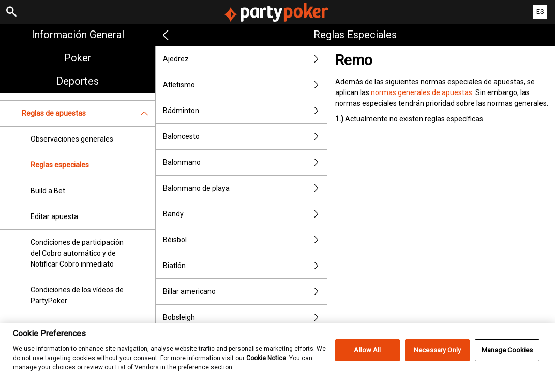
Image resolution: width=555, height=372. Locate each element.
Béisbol (245, 240)
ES (540, 12)
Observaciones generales (72, 139)
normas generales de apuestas (421, 92)
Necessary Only (437, 357)
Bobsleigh (245, 317)
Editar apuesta (54, 216)
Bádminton (245, 110)
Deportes (77, 81)
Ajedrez (245, 59)
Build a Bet (48, 191)
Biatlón (245, 265)
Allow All (367, 357)
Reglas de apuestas (88, 113)
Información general (78, 34)
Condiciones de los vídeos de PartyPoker (77, 295)
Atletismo (245, 85)
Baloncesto (245, 136)
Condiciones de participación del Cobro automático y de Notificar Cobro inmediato (77, 253)
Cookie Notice (266, 365)
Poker (78, 58)
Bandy (245, 214)
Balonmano (245, 162)
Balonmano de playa (245, 188)
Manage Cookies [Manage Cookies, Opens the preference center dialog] (507, 357)
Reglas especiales (60, 165)
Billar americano (245, 291)
